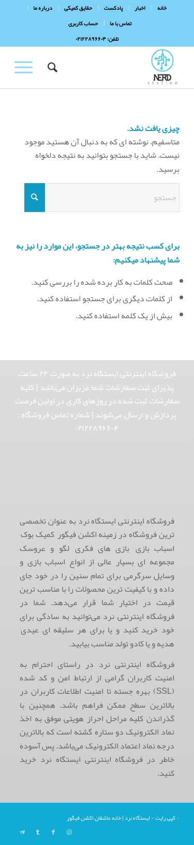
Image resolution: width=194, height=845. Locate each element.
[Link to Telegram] (22, 832)
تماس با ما (120, 23)
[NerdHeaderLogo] (114, 67)
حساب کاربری (83, 23)
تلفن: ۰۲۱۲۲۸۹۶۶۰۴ (97, 38)
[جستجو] (51, 67)
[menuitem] (162, 7)
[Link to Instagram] (69, 832)
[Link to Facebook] (53, 832)
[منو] (26, 67)
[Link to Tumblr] (38, 832)
